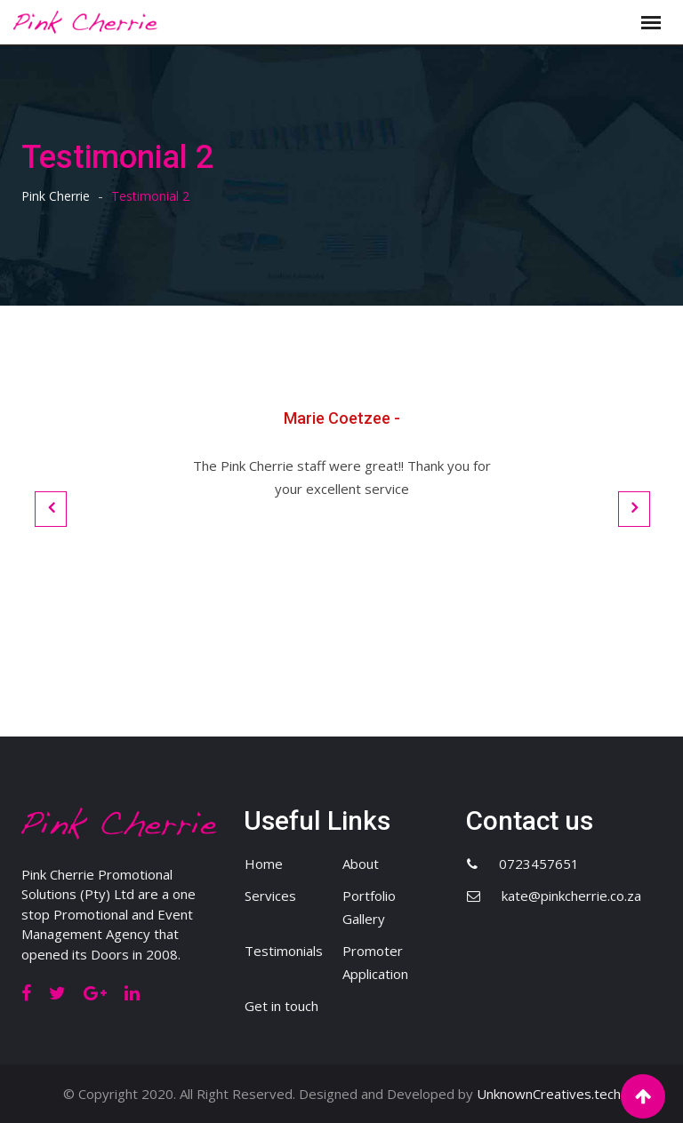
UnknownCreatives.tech (549, 1094)
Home (264, 863)
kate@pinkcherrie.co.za (571, 895)
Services (270, 895)
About (360, 863)
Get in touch (281, 1006)
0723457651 (539, 863)
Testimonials (284, 951)
